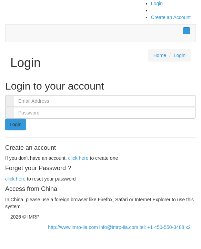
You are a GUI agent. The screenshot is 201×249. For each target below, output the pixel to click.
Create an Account (171, 17)
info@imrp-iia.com (118, 227)
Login (157, 3)
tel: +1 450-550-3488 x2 (165, 227)
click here (78, 158)
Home (159, 55)
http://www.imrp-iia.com (73, 227)
